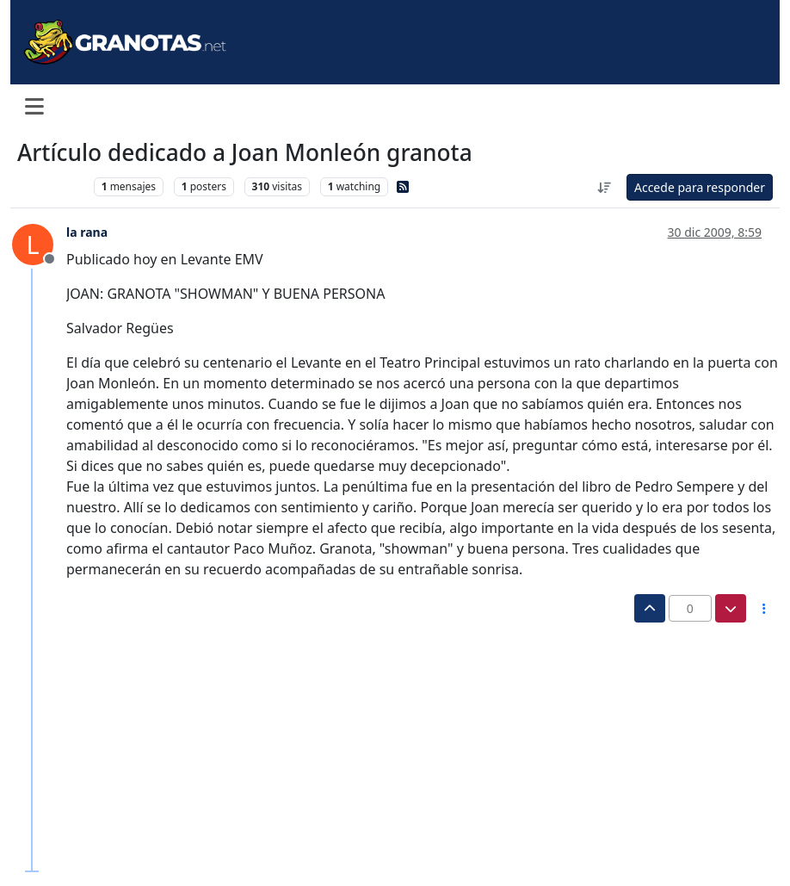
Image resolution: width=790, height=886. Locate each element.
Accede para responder (699, 187)
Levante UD (51, 186)
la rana (87, 232)
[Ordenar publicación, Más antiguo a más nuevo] (604, 187)
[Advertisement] (385, 751)
